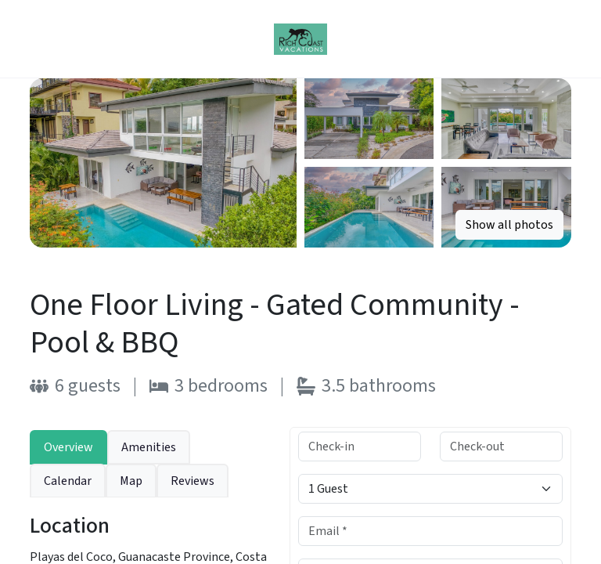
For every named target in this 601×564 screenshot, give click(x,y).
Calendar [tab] (68, 481)
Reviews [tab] (192, 481)
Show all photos (509, 224)
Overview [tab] (68, 447)
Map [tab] (131, 481)
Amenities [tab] (148, 447)
